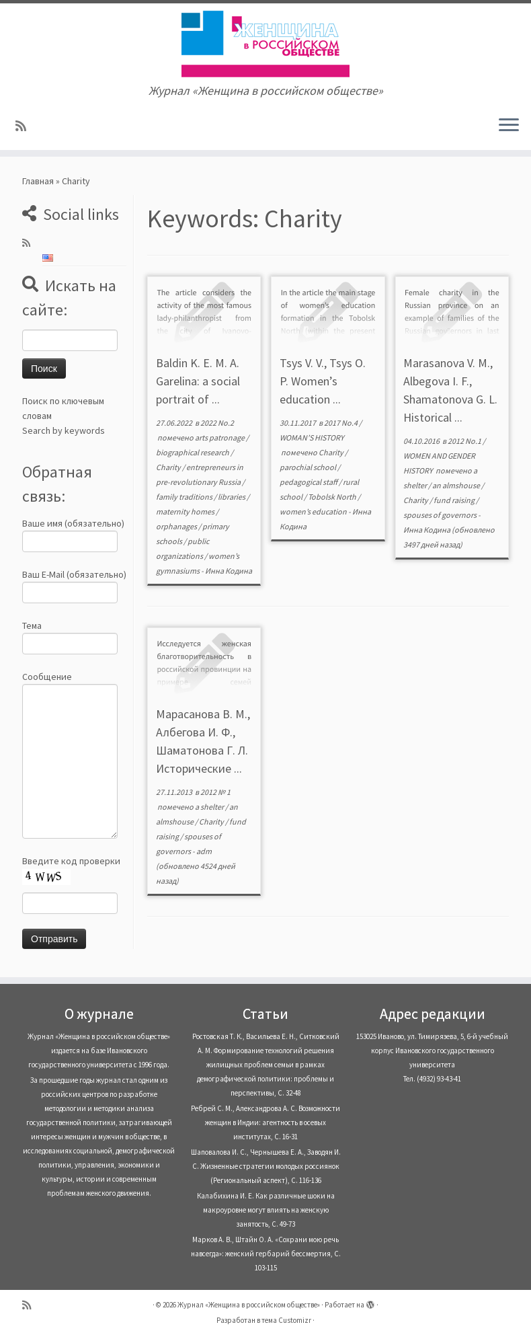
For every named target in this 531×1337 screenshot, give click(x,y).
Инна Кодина (228, 571)
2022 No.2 (217, 423)
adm (204, 851)
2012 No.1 (465, 441)
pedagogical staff (309, 482)
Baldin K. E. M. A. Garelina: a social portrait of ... (198, 381)
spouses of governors (440, 515)
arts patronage (220, 437)
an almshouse (456, 485)
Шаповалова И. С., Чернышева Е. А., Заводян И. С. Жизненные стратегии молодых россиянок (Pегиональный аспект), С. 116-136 (266, 1166)
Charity (169, 467)
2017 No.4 (341, 423)
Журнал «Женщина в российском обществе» (248, 1304)
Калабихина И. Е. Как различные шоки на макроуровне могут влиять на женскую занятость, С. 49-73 (266, 1210)
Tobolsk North (333, 497)
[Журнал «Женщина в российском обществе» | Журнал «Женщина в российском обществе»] (265, 43)
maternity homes (186, 511)
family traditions (185, 497)
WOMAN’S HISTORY (312, 437)
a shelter (210, 807)
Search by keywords (63, 430)
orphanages (177, 526)
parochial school (308, 467)
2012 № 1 (215, 792)
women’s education (314, 511)
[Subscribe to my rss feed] (25, 126)
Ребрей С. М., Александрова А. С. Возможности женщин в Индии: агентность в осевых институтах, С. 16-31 (265, 1122)
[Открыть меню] (509, 126)
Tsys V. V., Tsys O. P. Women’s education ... (323, 381)
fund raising (455, 500)
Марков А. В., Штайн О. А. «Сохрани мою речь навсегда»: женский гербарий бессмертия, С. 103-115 (266, 1253)
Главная (38, 181)
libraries (232, 497)
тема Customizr (286, 1320)
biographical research (193, 452)
